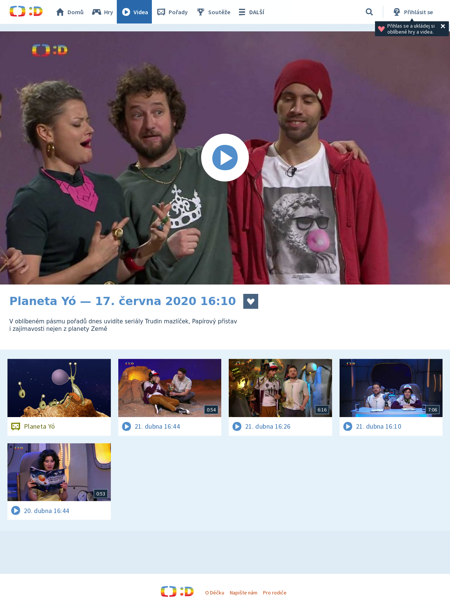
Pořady (172, 12)
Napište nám (243, 592)
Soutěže (213, 12)
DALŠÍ (251, 12)
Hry (102, 12)
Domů (69, 12)
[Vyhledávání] (369, 12)
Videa (135, 12)
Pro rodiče (275, 592)
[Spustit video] (225, 158)
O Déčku (214, 592)
